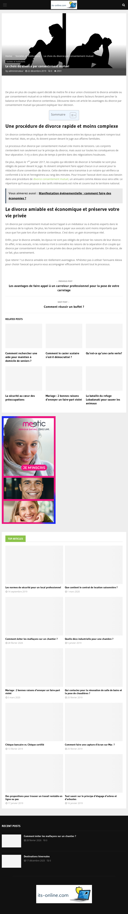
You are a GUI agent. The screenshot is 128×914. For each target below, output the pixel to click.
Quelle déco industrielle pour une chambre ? (89, 638)
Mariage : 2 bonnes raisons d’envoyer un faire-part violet (64, 397)
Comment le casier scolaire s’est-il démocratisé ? (62, 355)
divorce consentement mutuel (50, 179)
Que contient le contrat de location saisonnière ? (91, 587)
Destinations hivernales (37, 856)
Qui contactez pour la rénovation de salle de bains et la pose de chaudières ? (93, 692)
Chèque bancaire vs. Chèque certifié (24, 744)
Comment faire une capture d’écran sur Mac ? (90, 744)
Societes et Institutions (15, 61)
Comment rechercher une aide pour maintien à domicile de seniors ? (21, 357)
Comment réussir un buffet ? (64, 307)
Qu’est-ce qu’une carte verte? (104, 353)
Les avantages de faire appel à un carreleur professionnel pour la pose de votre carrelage (64, 288)
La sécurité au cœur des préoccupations (20, 397)
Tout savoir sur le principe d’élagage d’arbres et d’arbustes (91, 797)
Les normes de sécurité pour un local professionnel (33, 587)
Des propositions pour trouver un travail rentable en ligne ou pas (33, 797)
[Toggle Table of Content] (71, 115)
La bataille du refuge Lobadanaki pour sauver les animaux (103, 399)
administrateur (15, 71)
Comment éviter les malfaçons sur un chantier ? (31, 638)
